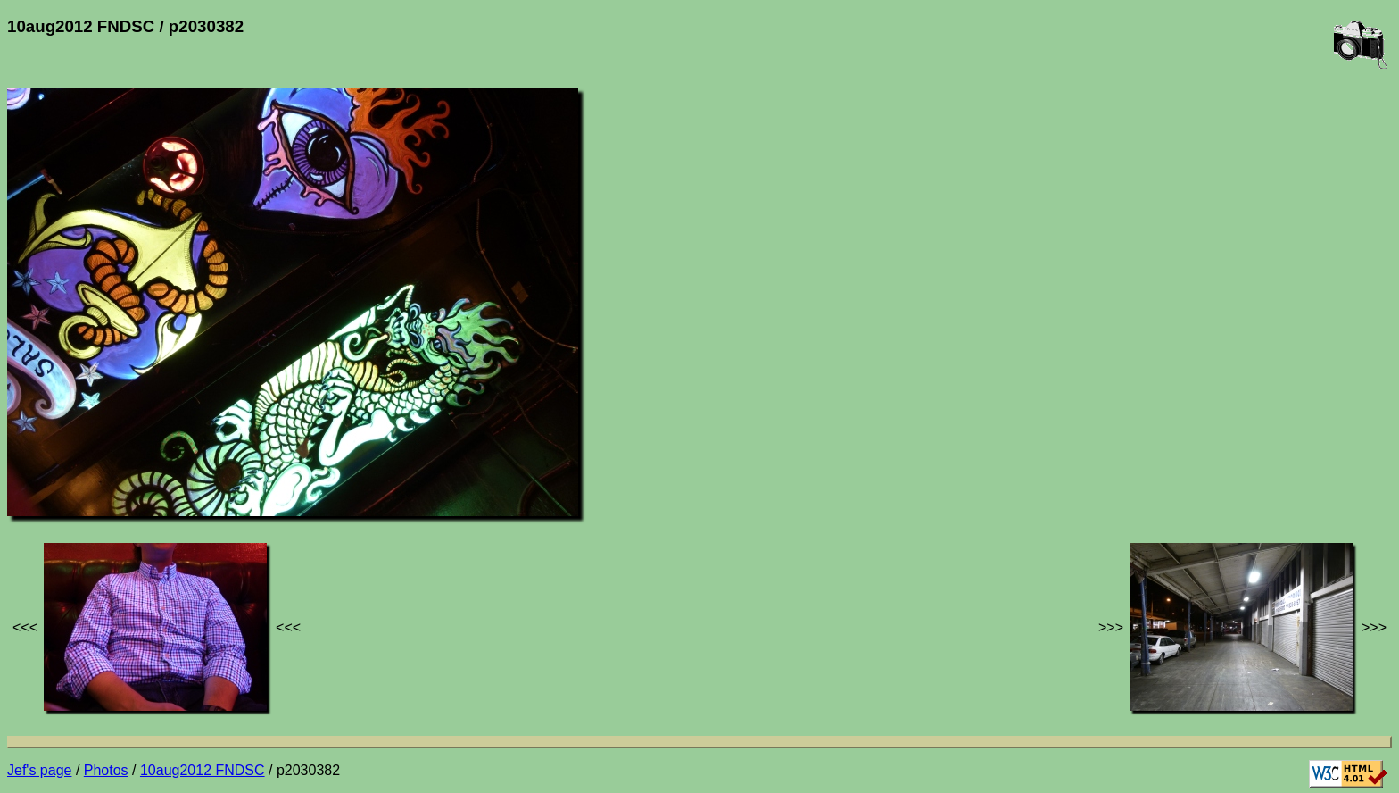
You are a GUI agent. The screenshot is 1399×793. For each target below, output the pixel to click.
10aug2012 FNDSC (202, 770)
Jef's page (39, 770)
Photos (106, 770)
